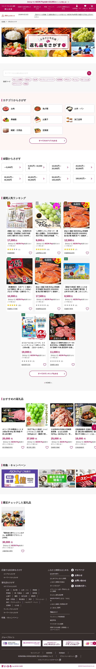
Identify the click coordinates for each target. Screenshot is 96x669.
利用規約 (62, 653)
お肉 (7, 590)
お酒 (27, 593)
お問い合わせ (78, 581)
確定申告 (53, 620)
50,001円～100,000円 (56, 178)
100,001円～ (81, 179)
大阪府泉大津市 (7, 551)
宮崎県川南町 (55, 447)
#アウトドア (17, 84)
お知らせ (76, 575)
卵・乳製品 (18, 593)
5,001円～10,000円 (35, 167)
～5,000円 (8, 167)
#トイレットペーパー (47, 79)
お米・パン (25, 590)
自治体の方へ (78, 586)
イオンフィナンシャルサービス (48, 660)
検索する (89, 73)
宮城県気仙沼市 (69, 253)
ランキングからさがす (11, 609)
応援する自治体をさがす (24, 8)
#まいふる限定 (18, 79)
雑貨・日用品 (10, 599)
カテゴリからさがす (10, 586)
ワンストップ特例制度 (57, 617)
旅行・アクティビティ (13, 602)
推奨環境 (49, 653)
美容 (30, 599)
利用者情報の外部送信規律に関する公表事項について (35, 656)
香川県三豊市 (31, 447)
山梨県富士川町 (41, 253)
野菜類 (8, 593)
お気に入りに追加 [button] (30, 252)
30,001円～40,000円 (9, 178)
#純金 (26, 84)
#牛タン (67, 79)
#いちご (75, 79)
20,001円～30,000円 (80, 167)
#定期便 (59, 79)
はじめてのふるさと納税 (58, 578)
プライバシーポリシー (67, 656)
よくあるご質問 (55, 607)
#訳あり (28, 79)
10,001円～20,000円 (56, 167)
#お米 (35, 79)
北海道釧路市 (79, 447)
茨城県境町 (11, 253)
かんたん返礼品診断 (56, 595)
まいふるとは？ (55, 585)
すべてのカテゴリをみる (48, 141)
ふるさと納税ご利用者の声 (59, 604)
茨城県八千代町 (12, 309)
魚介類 (15, 590)
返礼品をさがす (37, 8)
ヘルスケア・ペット (31, 602)
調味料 (33, 596)
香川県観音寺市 (7, 447)
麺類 (16, 596)
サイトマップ (35, 653)
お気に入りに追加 (22, 447)
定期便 (8, 605)
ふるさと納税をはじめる (63, 8)
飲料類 (35, 593)
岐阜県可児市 (26, 365)
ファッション (40, 599)
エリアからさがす (9, 574)
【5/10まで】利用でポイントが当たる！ (47, 2)
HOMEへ (49, 383)
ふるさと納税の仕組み (57, 582)
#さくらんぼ (85, 79)
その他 (17, 605)
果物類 (35, 590)
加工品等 (24, 596)
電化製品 (22, 599)
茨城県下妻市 (68, 309)
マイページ (77, 570)
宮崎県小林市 (54, 365)
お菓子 (8, 596)
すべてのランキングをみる (48, 373)
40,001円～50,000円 (33, 178)
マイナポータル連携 (56, 624)
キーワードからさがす (11, 577)
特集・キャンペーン (49, 8)
